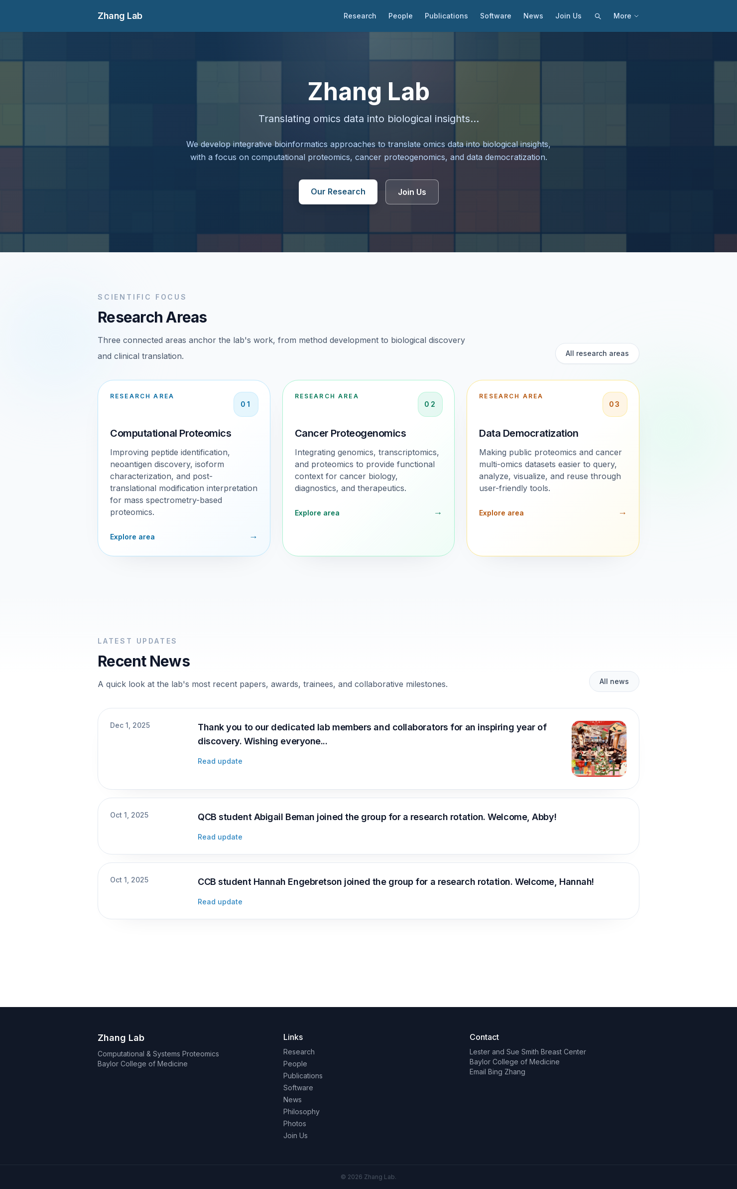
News (533, 15)
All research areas (597, 353)
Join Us (568, 15)
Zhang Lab (120, 15)
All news (614, 681)
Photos (294, 1123)
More (626, 15)
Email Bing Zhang (497, 1071)
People (400, 15)
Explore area (132, 536)
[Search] (598, 16)
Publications (446, 15)
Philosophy (301, 1111)
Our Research (338, 191)
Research (360, 15)
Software (495, 15)
